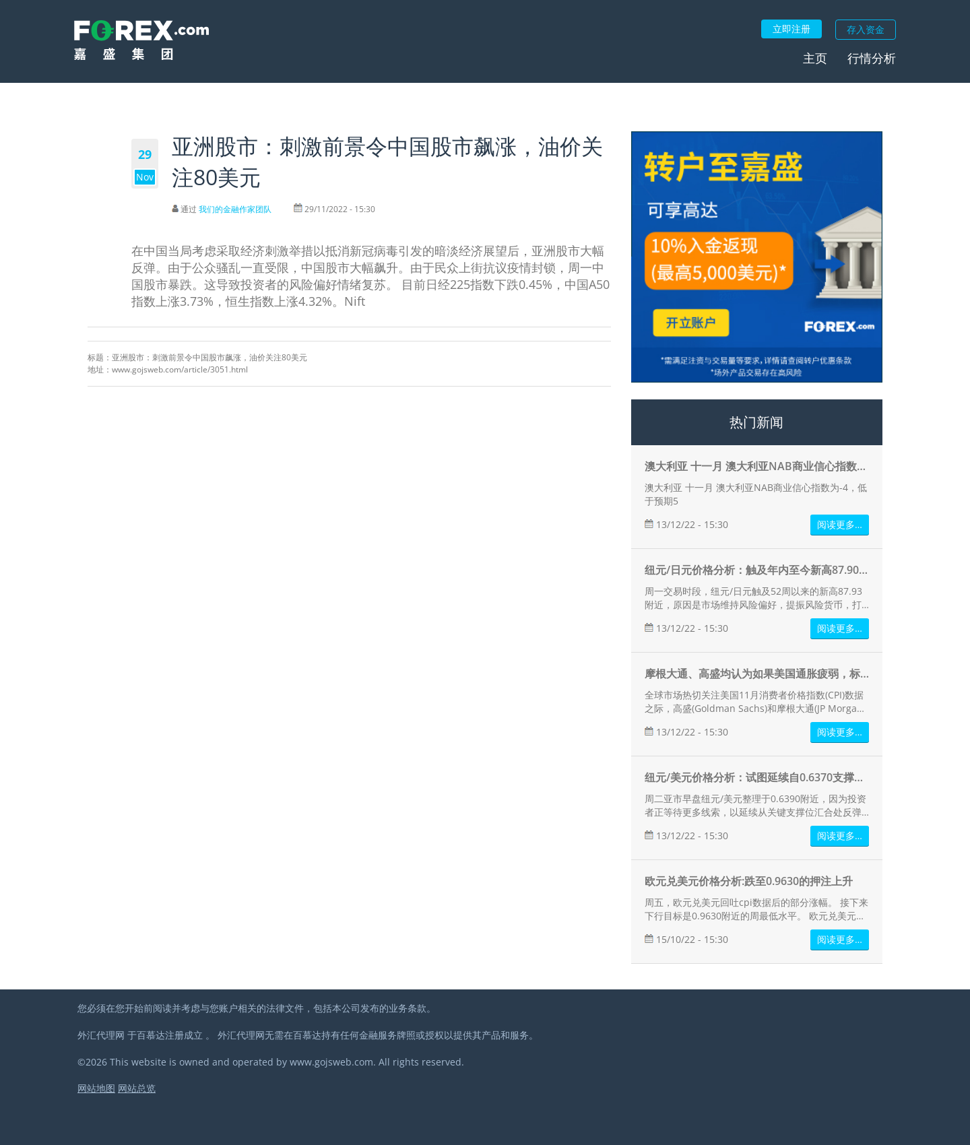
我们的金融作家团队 (235, 209)
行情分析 (871, 58)
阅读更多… (839, 524)
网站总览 (137, 1088)
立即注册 (791, 28)
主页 (815, 58)
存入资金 (865, 29)
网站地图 (96, 1088)
